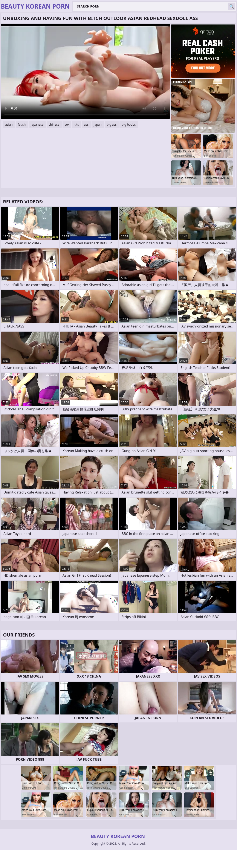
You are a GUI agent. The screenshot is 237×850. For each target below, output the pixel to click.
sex (67, 124)
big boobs (129, 124)
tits (76, 124)
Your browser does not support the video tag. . (85, 71)
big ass (112, 124)
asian (9, 124)
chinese (54, 124)
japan (98, 124)
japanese (37, 124)
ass (86, 124)
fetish (22, 124)
